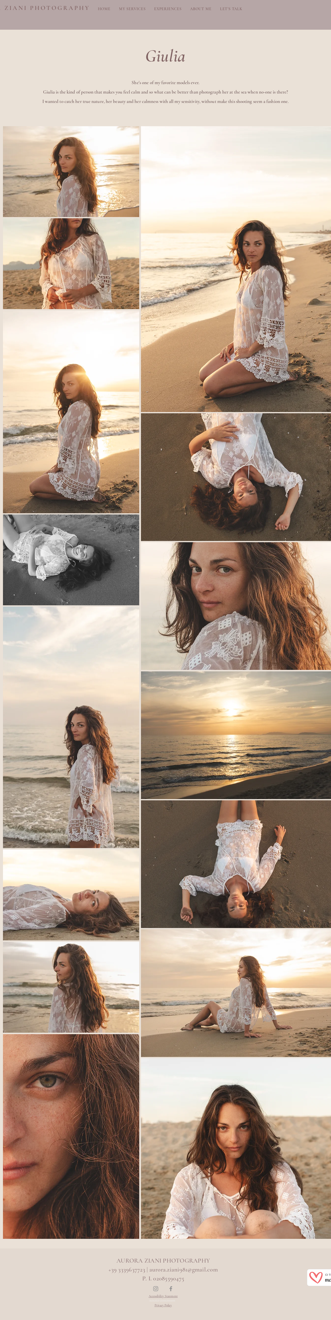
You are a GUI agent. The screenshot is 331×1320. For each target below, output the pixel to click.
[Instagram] (155, 1288)
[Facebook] (170, 1288)
